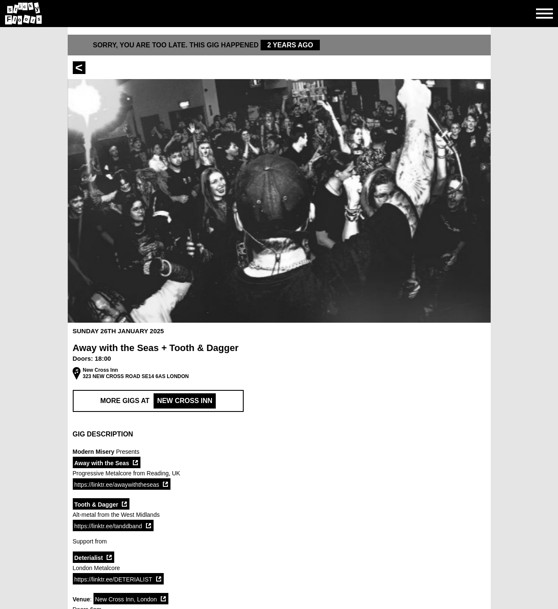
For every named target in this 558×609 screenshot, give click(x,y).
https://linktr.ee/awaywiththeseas (116, 484)
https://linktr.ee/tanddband (108, 526)
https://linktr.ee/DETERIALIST (113, 579)
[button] (279, 434)
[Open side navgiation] (544, 13)
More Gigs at (158, 401)
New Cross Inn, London (126, 599)
